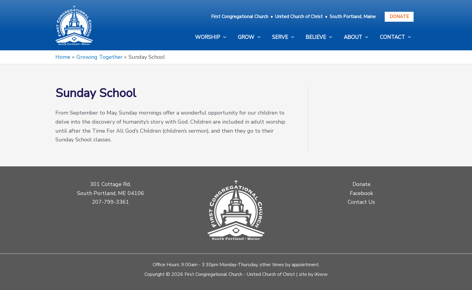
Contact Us (361, 202)
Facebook (361, 193)
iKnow (321, 274)
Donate (399, 17)
